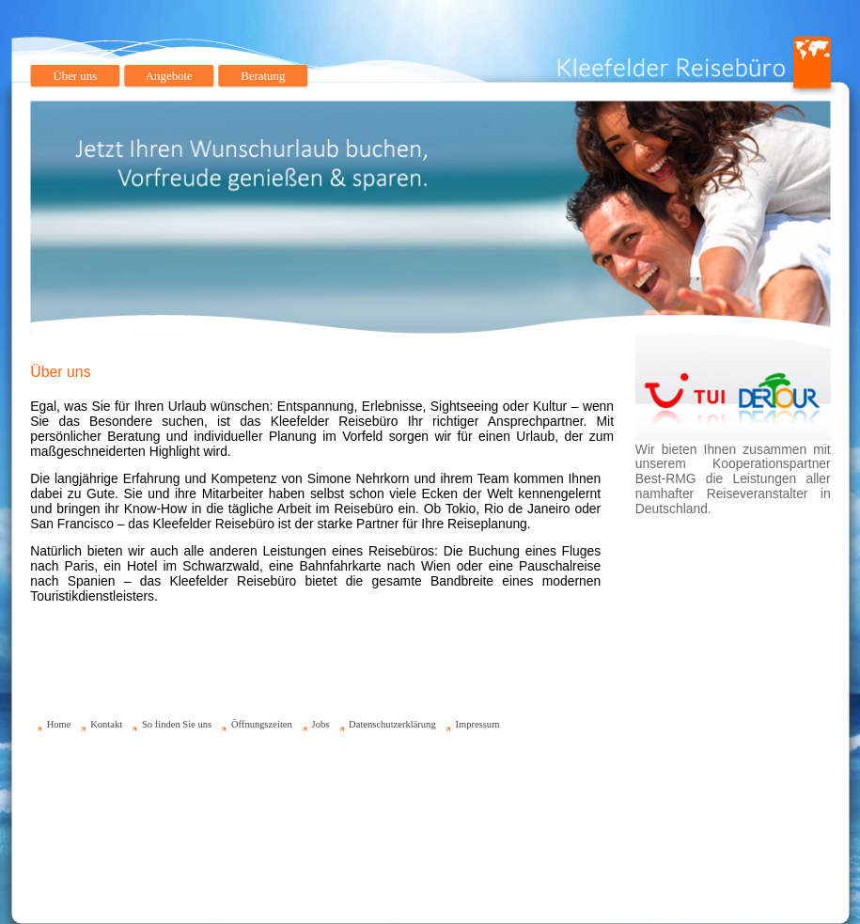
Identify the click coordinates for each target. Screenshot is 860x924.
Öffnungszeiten (260, 724)
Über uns (75, 76)
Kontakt (106, 724)
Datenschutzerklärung (392, 724)
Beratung (263, 76)
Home (58, 724)
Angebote (168, 76)
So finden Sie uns (176, 724)
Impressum (477, 724)
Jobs (320, 724)
